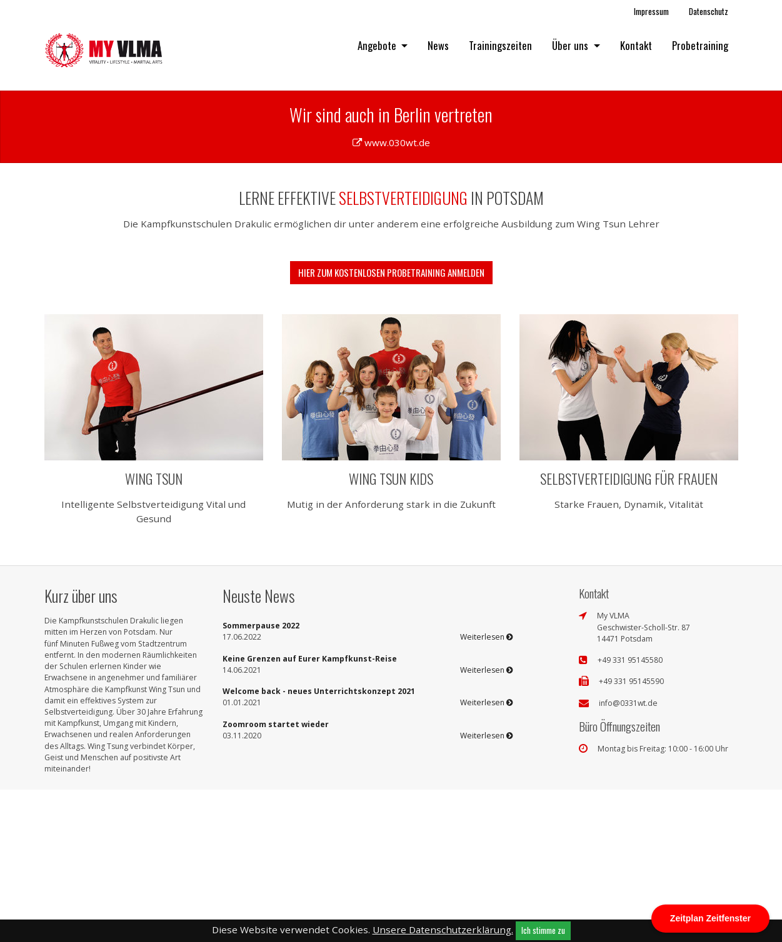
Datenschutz (708, 11)
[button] (59, 160)
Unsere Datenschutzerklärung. (443, 929)
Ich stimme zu (543, 930)
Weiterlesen (486, 789)
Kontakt (636, 45)
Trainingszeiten (500, 45)
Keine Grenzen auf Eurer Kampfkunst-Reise (310, 810)
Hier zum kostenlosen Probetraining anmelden (391, 424)
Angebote (378, 45)
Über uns (571, 45)
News (438, 45)
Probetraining (700, 45)
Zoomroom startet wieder (276, 876)
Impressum (651, 11)
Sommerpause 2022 (261, 777)
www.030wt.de (397, 294)
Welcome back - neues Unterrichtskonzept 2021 (319, 843)
